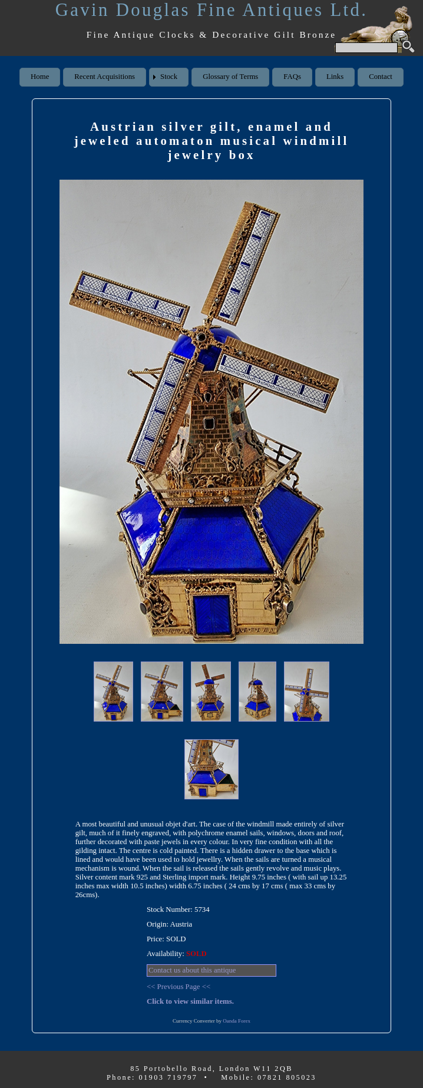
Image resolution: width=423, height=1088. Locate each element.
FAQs (292, 76)
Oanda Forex (236, 1021)
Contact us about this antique (192, 970)
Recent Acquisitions (104, 76)
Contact (380, 76)
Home (40, 76)
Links (334, 76)
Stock (168, 76)
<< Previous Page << (178, 987)
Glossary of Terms (230, 76)
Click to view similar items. (190, 1001)
